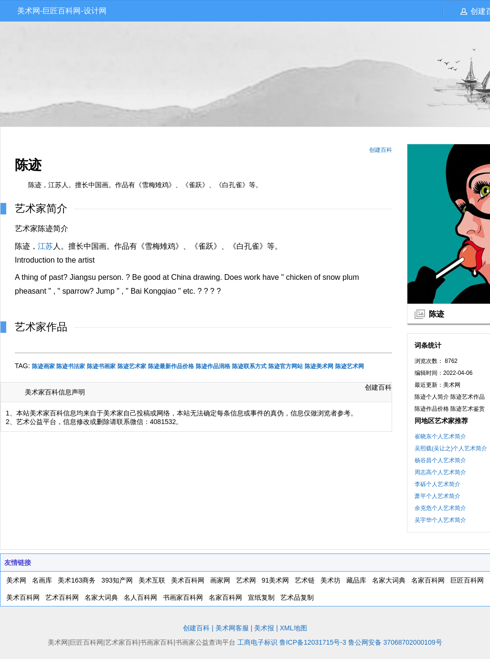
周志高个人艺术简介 (440, 472)
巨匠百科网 (467, 580)
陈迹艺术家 (131, 366)
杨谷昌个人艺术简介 (440, 460)
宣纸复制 (261, 597)
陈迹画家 (43, 366)
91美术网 (275, 580)
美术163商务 (77, 580)
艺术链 (305, 580)
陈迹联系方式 (249, 366)
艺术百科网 (62, 597)
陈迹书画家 (101, 366)
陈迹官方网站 (285, 366)
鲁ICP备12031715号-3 (312, 642)
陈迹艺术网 (349, 366)
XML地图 (293, 628)
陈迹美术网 (319, 366)
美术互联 (151, 580)
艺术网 (246, 580)
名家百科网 (428, 580)
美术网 (16, 580)
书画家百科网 (183, 597)
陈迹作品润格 (213, 366)
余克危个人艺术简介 (440, 508)
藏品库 (356, 580)
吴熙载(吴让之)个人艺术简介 (451, 448)
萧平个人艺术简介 (437, 496)
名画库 (42, 580)
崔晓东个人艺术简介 (440, 436)
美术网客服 (232, 628)
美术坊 (330, 580)
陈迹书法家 (70, 366)
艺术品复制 (297, 597)
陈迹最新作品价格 (171, 366)
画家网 (220, 580)
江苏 (45, 246)
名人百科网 (140, 597)
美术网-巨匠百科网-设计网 (62, 11)
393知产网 (116, 580)
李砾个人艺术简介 (437, 484)
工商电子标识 (257, 642)
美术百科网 (187, 580)
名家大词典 (388, 580)
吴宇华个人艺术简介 (440, 520)
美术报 (264, 628)
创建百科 (380, 150)
